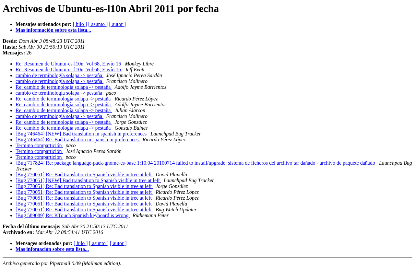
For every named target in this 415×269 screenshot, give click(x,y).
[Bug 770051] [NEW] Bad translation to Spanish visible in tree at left (88, 180)
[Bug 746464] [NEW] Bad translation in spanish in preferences (82, 133)
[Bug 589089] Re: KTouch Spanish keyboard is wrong (73, 215)
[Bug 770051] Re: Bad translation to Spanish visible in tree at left (84, 174)
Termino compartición (39, 145)
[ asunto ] (98, 24)
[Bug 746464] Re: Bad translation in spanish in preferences (78, 139)
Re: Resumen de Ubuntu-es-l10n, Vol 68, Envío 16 (69, 63)
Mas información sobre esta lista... (53, 30)
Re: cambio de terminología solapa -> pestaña (64, 87)
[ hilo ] (80, 24)
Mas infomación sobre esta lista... (52, 249)
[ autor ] (117, 24)
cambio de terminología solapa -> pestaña (59, 75)
